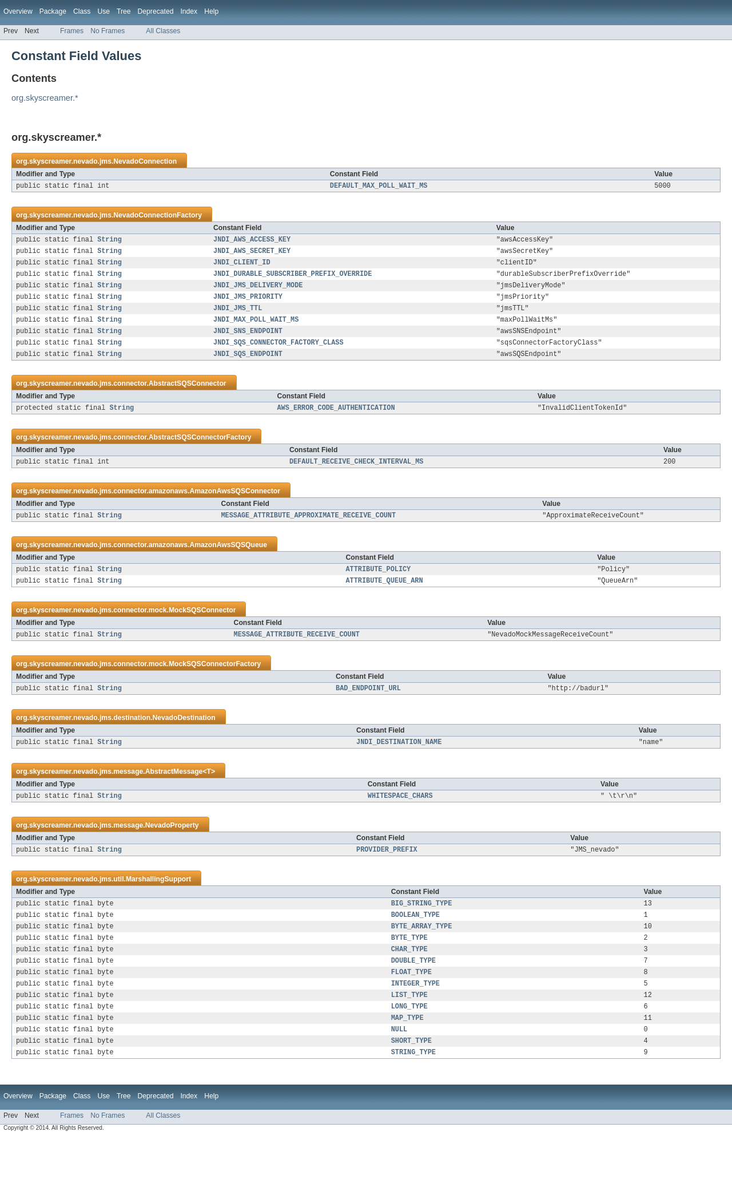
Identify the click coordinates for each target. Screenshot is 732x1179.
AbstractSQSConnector (187, 397)
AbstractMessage (174, 794)
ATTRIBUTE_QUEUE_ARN (384, 599)
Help (211, 11)
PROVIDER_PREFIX (386, 874)
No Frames (107, 31)
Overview (18, 11)
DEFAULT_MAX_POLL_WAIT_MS (379, 186)
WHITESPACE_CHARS (400, 819)
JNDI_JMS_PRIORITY (248, 304)
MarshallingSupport (158, 904)
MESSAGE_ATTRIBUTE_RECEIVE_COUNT (297, 654)
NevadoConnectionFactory (157, 216)
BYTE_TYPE (409, 967)
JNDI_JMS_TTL (237, 317)
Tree (124, 11)
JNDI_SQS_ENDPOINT (248, 367)
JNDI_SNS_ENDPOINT (248, 342)
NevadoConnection (145, 161)
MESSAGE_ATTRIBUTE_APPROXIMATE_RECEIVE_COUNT (308, 532)
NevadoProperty (172, 849)
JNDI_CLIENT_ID (241, 266)
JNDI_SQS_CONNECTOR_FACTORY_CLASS (278, 354)
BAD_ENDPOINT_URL (368, 709)
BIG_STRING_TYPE (421, 929)
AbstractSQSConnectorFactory (200, 452)
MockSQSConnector (202, 630)
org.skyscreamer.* (44, 97)
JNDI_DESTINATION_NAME (398, 764)
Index (188, 11)
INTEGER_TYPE (415, 1017)
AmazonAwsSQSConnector (234, 507)
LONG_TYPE (409, 1042)
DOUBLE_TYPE (413, 992)
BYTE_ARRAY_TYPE (421, 954)
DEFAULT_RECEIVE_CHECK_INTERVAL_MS (356, 477)
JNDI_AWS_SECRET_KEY (252, 254)
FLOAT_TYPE (411, 1005)
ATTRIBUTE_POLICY (378, 587)
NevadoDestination (184, 739)
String (109, 241)
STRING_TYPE (413, 1093)
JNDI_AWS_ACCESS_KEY (252, 241)
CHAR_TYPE (409, 979)
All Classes (163, 31)
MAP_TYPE (407, 1055)
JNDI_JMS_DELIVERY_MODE (258, 291)
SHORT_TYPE (411, 1080)
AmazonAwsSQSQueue (228, 562)
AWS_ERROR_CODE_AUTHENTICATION (336, 422)
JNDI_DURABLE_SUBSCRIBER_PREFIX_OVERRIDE (292, 279)
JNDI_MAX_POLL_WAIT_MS (256, 329)
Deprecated (156, 11)
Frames (71, 31)
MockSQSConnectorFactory (215, 685)
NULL (399, 1068)
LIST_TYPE (409, 1030)
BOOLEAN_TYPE (415, 942)
